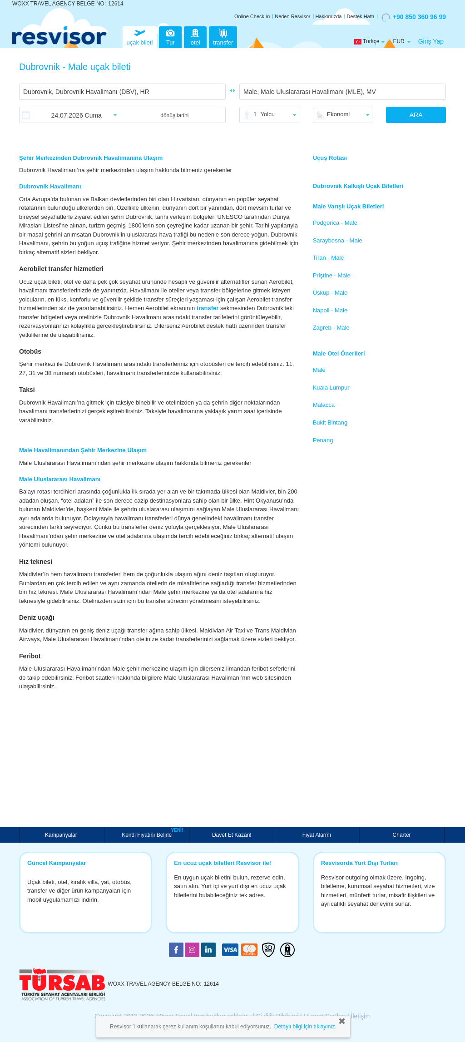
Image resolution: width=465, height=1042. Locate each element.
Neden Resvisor (292, 16)
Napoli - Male (330, 310)
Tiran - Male (328, 257)
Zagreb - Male (331, 327)
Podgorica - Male (335, 222)
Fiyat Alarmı (316, 835)
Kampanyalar (62, 835)
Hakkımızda (328, 16)
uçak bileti (140, 36)
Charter (402, 835)
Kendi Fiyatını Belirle (148, 834)
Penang (323, 440)
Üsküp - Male (330, 292)
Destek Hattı (360, 16)
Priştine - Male (332, 275)
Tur (170, 36)
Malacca (324, 404)
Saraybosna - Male (337, 240)
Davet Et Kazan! (232, 835)
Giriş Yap (431, 41)
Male (319, 369)
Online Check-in (252, 16)
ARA (416, 115)
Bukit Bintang (330, 422)
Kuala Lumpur (331, 387)
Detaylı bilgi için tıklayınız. (305, 1026)
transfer (223, 36)
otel (195, 36)
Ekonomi (338, 114)
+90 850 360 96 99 (413, 17)
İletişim (361, 1016)
